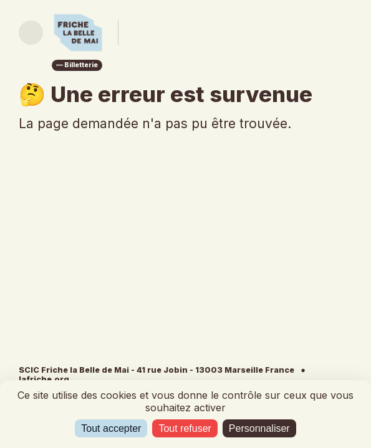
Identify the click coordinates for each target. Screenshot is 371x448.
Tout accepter (111, 428)
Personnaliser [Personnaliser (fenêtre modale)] (259, 428)
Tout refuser (184, 428)
